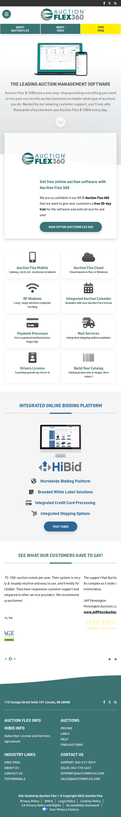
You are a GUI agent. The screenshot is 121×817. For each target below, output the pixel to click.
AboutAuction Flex (20, 28)
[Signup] (60, 121)
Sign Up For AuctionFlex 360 (71, 227)
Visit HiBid (61, 526)
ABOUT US (11, 768)
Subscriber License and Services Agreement (27, 738)
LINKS (65, 734)
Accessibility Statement (82, 805)
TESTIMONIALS (14, 779)
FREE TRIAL (12, 762)
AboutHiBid (60, 28)
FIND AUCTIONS (72, 745)
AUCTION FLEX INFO (22, 720)
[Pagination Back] (109, 659)
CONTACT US (13, 773)
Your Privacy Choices (60, 809)
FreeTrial (101, 28)
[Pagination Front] (115, 659)
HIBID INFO (14, 728)
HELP (64, 739)
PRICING (66, 728)
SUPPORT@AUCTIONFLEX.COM (82, 773)
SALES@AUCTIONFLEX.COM (80, 779)
